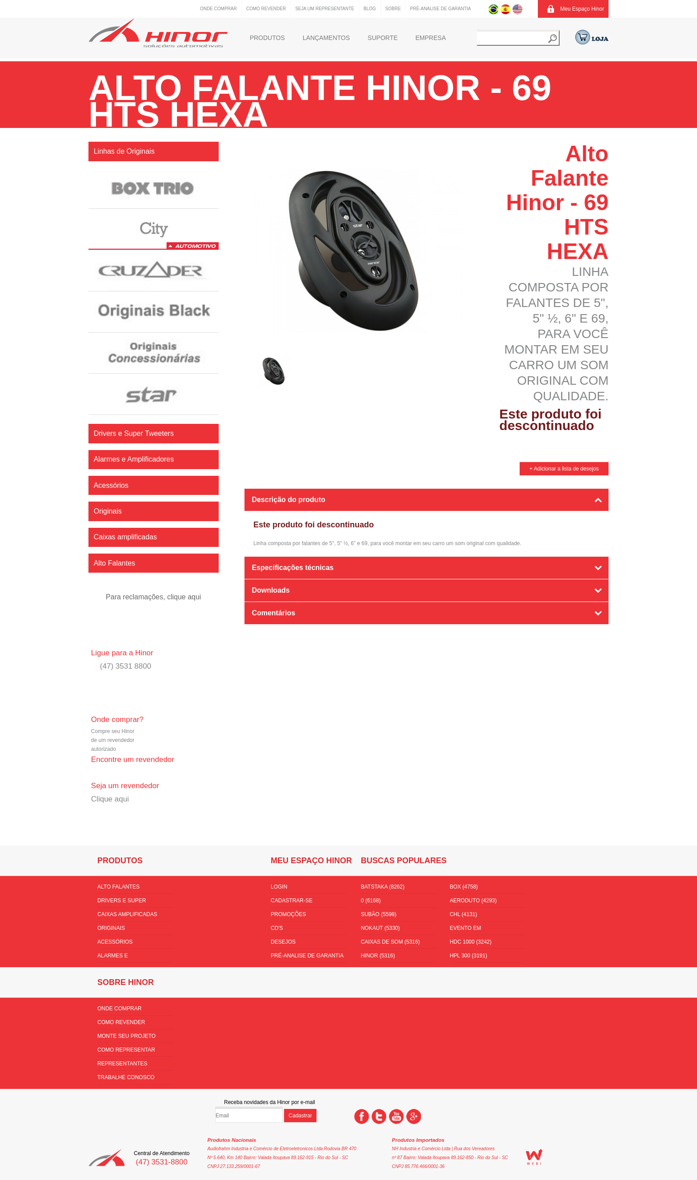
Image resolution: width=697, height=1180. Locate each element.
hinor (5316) (378, 956)
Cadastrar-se (291, 900)
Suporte (382, 37)
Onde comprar (218, 8)
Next (463, 369)
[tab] (426, 638)
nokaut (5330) (380, 928)
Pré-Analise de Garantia (440, 8)
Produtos (267, 37)
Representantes (122, 1063)
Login (279, 887)
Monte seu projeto (126, 1036)
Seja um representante (324, 8)
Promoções (288, 914)
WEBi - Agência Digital (534, 1157)
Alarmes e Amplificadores (120, 957)
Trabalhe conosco (126, 1077)
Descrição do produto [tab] (288, 499)
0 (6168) (371, 900)
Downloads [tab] (270, 590)
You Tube (396, 1116)
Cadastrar (300, 1115)
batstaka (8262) (383, 887)
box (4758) (464, 887)
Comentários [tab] (273, 613)
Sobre (393, 8)
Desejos (283, 942)
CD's (277, 928)
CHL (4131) (463, 914)
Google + (413, 1116)
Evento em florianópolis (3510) (480, 930)
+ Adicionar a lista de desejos (564, 469)
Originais (111, 928)
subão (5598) (379, 914)
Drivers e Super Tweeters (121, 902)
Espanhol (506, 9)
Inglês (518, 9)
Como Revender (266, 8)
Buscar (552, 38)
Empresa (431, 37)
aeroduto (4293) (473, 900)
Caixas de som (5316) (390, 942)
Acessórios (114, 942)
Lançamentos (326, 37)
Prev (243, 369)
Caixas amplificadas (127, 914)
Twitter (379, 1116)
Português (494, 9)
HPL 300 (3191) (468, 956)
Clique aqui (110, 799)
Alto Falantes (118, 887)
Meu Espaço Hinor (582, 9)
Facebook (361, 1116)
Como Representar (126, 1050)
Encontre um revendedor (132, 759)
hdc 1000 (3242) (471, 942)
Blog (370, 8)
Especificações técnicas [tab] (292, 567)
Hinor (158, 33)
